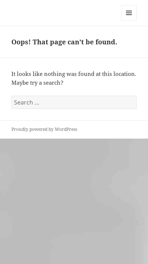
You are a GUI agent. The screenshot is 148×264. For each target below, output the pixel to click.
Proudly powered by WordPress (44, 129)
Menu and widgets (129, 20)
